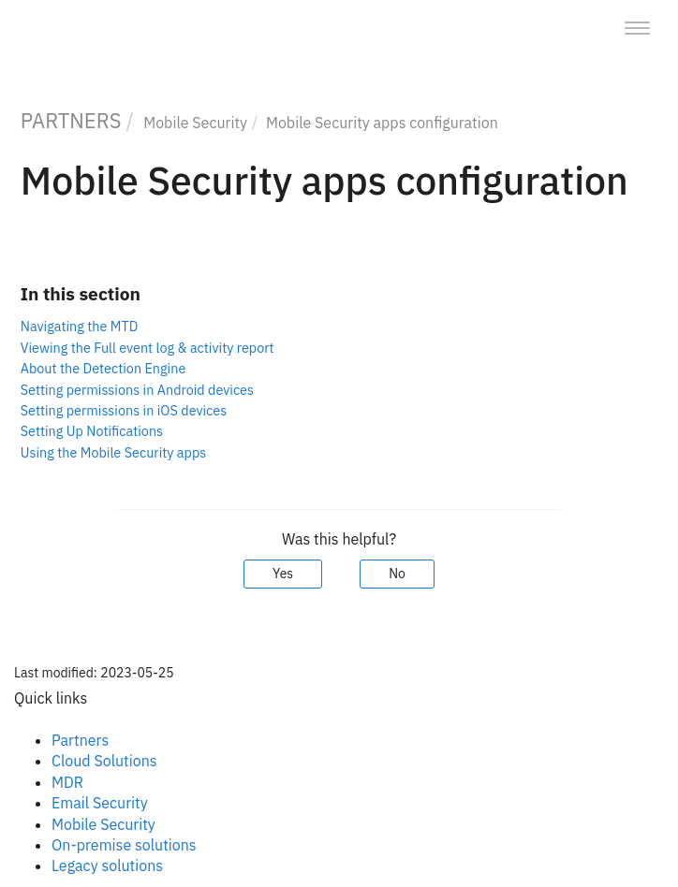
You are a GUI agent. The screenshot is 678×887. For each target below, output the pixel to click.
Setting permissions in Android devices (137, 390)
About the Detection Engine (103, 368)
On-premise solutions (124, 845)
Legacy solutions (107, 865)
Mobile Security (195, 122)
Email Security (100, 802)
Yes (283, 573)
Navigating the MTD (80, 326)
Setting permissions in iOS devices (124, 410)
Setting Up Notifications (92, 431)
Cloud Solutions (104, 760)
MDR (67, 782)
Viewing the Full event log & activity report (147, 347)
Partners (80, 740)
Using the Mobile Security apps (114, 452)
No (397, 573)
